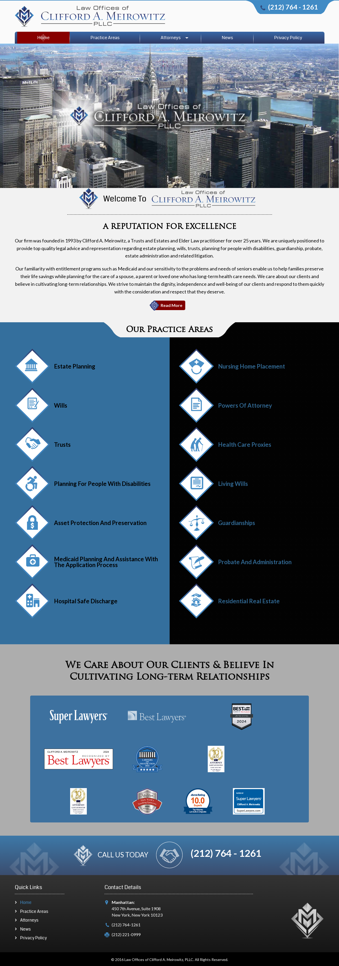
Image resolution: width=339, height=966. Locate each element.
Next (19, 642)
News (227, 37)
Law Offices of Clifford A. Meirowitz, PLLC (158, 960)
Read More (171, 305)
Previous (23, 638)
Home (43, 37)
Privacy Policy (288, 37)
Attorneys (171, 37)
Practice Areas (105, 37)
